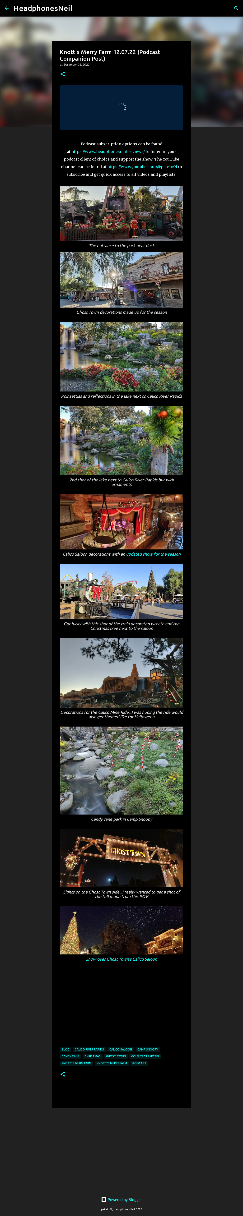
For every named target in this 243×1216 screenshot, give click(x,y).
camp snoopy (147, 1049)
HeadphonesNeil (42, 8)
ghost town (116, 1056)
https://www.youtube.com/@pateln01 (142, 166)
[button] (62, 74)
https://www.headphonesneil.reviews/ (108, 151)
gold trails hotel (145, 1056)
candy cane (70, 1056)
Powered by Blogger (121, 1200)
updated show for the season (153, 554)
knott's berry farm (76, 1063)
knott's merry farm (112, 1063)
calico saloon (120, 1049)
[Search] (79, 8)
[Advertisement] (121, 1148)
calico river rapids (89, 1049)
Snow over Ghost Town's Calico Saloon (121, 959)
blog (65, 1049)
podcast (139, 1063)
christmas (93, 1056)
